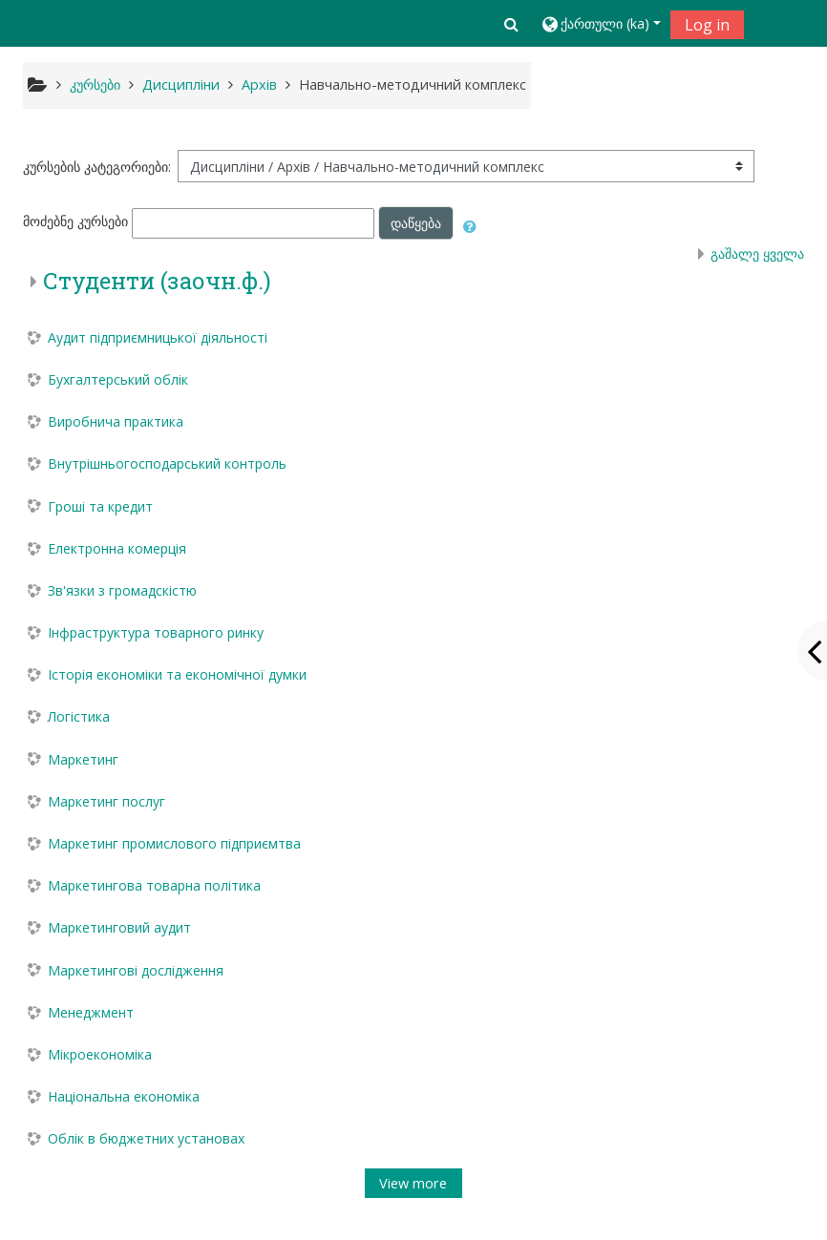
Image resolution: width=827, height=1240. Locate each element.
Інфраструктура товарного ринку (156, 632)
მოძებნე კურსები (75, 222)
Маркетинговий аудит (119, 927)
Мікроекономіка (100, 1054)
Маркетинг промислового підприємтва (174, 843)
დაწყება (416, 223)
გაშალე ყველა (757, 253)
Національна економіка (124, 1096)
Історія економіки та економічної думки (177, 674)
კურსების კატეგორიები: (97, 167)
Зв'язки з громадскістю (122, 590)
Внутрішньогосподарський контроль (167, 463)
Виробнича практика (115, 421)
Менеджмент (91, 1012)
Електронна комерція (117, 548)
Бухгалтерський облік (118, 379)
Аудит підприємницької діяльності (157, 337)
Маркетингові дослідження (135, 970)
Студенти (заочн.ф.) (157, 280)
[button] (511, 24)
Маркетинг (83, 759)
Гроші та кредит (100, 506)
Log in (707, 24)
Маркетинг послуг (106, 801)
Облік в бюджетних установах (146, 1138)
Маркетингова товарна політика (154, 885)
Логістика (79, 716)
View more (413, 1183)
